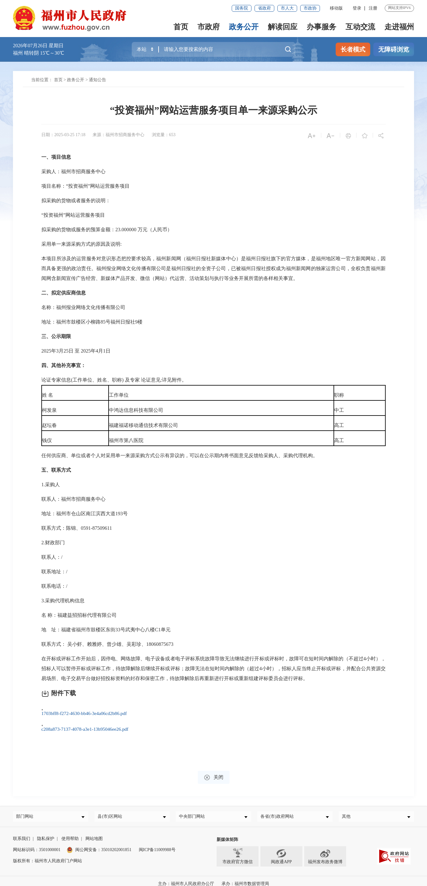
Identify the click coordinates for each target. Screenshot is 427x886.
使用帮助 (70, 833)
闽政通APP (281, 850)
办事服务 (321, 27)
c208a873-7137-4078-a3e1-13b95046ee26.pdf (92, 724)
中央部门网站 (194, 809)
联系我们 (21, 833)
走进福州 (399, 27)
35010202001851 (116, 844)
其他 (348, 809)
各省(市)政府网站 (279, 809)
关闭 (213, 769)
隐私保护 (45, 833)
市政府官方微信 (237, 850)
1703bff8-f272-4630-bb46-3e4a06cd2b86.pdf (91, 710)
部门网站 (26, 809)
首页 (180, 27)
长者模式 (353, 49)
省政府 (264, 8)
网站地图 (94, 833)
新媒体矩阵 (227, 834)
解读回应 (282, 27)
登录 (357, 8)
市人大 (287, 8)
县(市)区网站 (112, 809)
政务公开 (244, 27)
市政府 (208, 27)
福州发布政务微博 (325, 850)
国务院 (241, 8)
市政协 (310, 8)
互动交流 (360, 27)
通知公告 (97, 79)
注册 (373, 8)
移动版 (336, 8)
